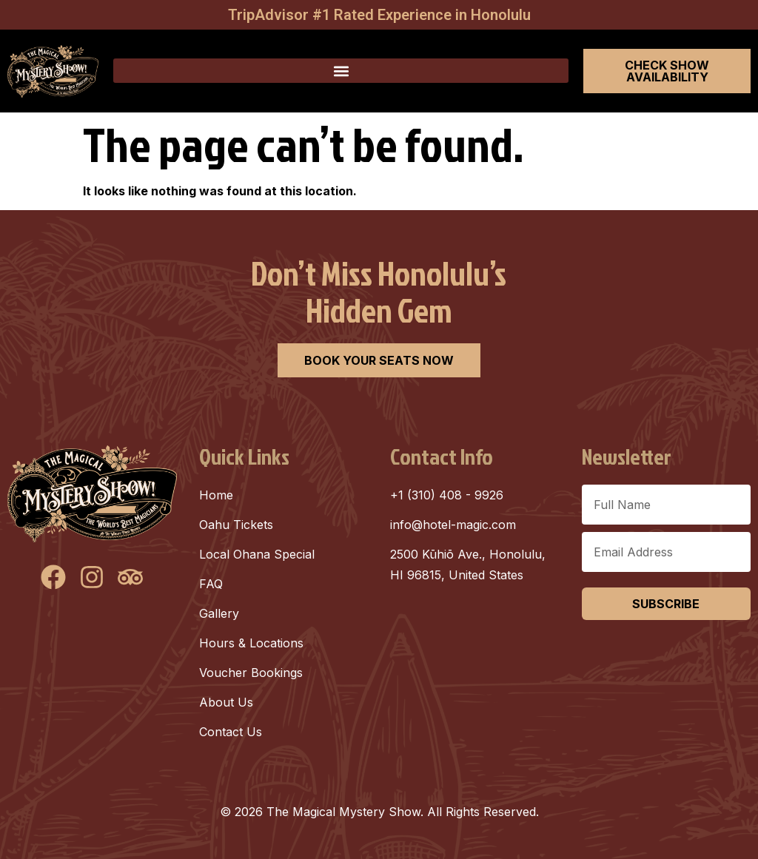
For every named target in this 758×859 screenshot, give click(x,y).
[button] (340, 70)
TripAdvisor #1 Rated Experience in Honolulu (379, 15)
